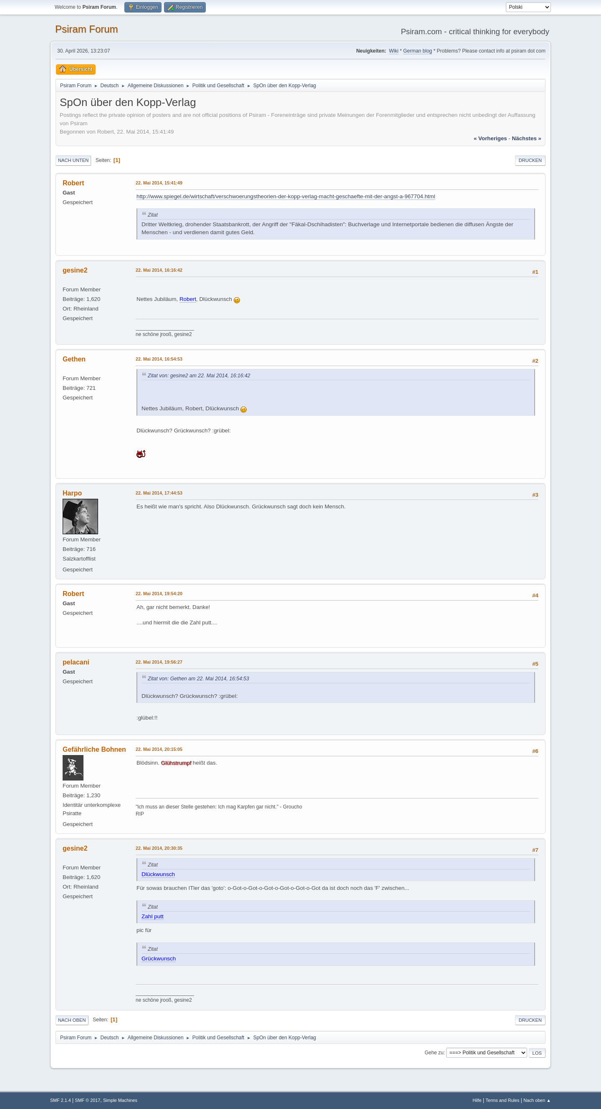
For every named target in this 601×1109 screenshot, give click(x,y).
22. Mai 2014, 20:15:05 (159, 749)
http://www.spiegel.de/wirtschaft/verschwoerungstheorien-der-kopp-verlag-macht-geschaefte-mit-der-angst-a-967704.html (285, 196)
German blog (417, 51)
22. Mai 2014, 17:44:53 (159, 492)
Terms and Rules (503, 1100)
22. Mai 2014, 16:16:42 (159, 270)
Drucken (530, 160)
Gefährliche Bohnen (94, 749)
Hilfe (477, 1100)
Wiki (394, 51)
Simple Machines (120, 1100)
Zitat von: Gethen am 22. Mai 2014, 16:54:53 (198, 679)
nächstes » (526, 138)
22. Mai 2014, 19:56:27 (159, 661)
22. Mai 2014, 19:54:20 (159, 593)
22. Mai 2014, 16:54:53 (159, 358)
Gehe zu (433, 1053)
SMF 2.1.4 (60, 1100)
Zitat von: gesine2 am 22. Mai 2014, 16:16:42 (199, 376)
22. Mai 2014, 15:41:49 (159, 182)
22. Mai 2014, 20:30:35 (159, 848)
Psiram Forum (86, 29)
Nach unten (73, 160)
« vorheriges (490, 138)
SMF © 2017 (88, 1100)
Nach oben (72, 1020)
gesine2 (75, 270)
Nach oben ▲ (537, 1100)
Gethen (74, 359)
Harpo (72, 493)
